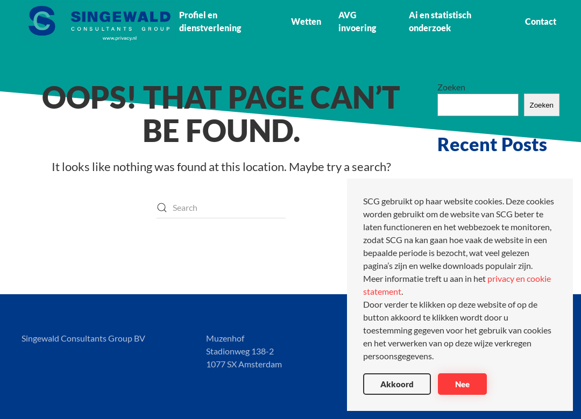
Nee (462, 384)
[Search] (221, 207)
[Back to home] (99, 21)
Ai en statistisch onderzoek (440, 21)
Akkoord (397, 384)
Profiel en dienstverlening (210, 21)
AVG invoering (357, 21)
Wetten (306, 21)
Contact (540, 21)
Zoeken (451, 87)
